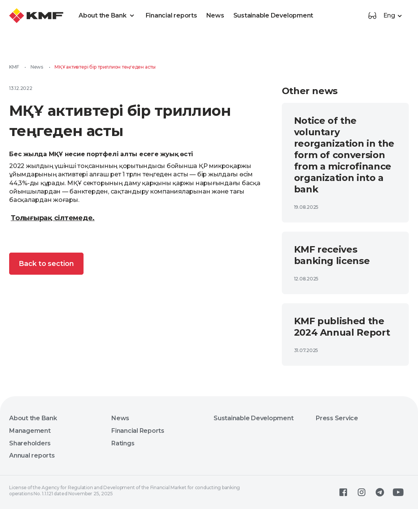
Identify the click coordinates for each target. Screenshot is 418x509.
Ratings (122, 443)
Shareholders (30, 443)
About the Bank (108, 15)
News (215, 15)
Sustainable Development (273, 15)
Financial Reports (137, 430)
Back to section (46, 263)
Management (30, 430)
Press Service (337, 418)
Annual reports (32, 455)
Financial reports (171, 15)
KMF (14, 67)
